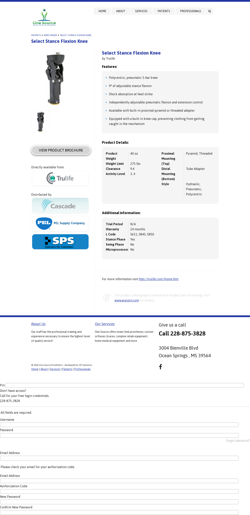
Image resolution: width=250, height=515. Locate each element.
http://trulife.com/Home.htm (159, 279)
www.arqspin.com (126, 300)
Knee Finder (50, 35)
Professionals (190, 11)
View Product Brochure (61, 150)
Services (141, 11)
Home (102, 11)
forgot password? (238, 440)
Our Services (105, 324)
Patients (164, 11)
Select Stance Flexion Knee (75, 35)
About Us (38, 324)
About (120, 11)
